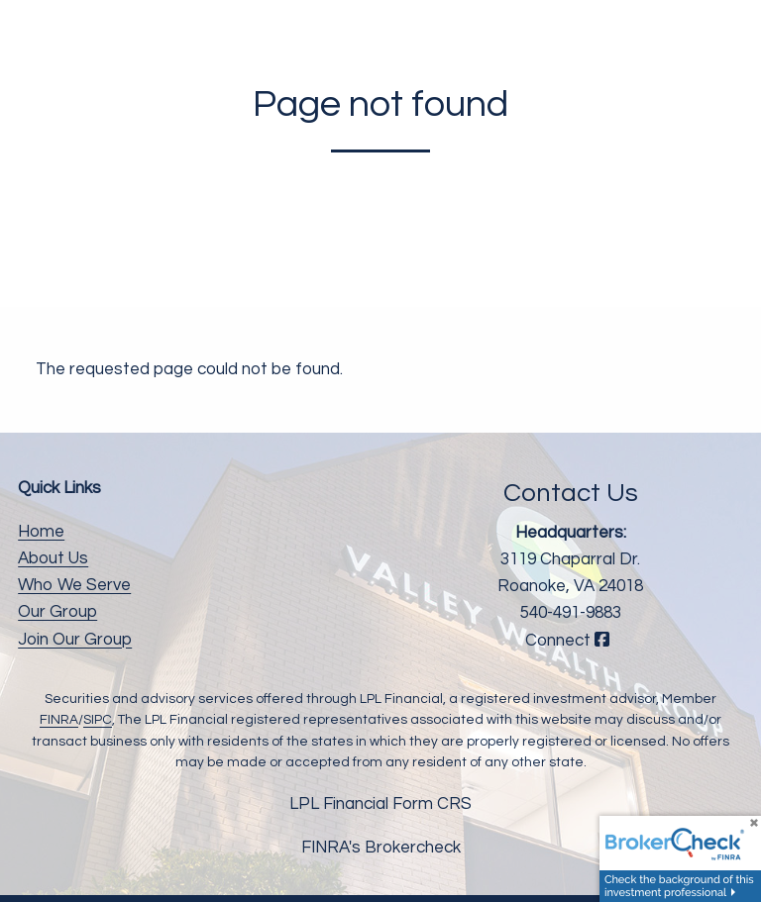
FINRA (59, 720)
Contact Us (570, 493)
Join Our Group (75, 640)
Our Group (57, 612)
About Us (53, 558)
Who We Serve (74, 585)
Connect (570, 641)
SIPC (97, 720)
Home (41, 532)
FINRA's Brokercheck (381, 847)
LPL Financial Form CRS (380, 804)
